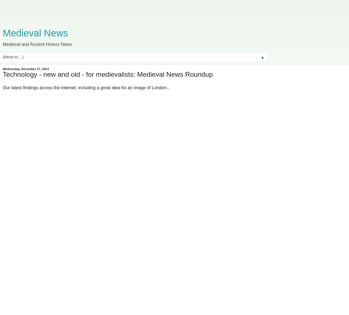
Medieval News (35, 33)
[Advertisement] (133, 15)
